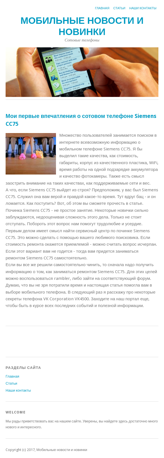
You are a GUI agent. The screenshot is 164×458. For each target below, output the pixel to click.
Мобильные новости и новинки (82, 26)
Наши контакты (142, 8)
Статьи (119, 8)
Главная (102, 8)
